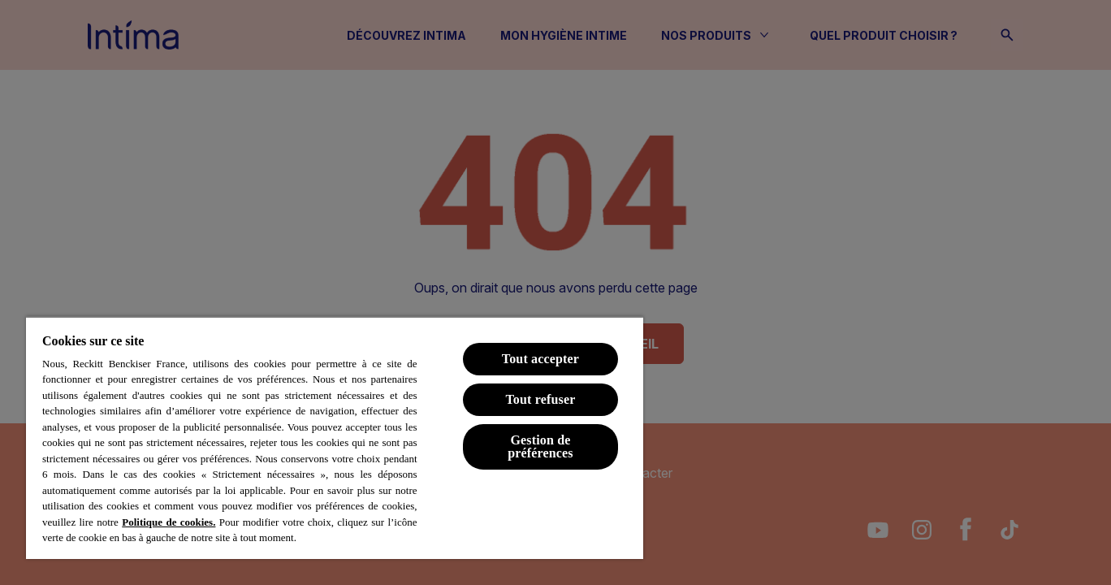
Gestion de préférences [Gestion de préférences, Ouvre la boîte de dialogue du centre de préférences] (540, 446)
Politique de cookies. (168, 522)
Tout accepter (540, 359)
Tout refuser (540, 399)
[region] (334, 437)
